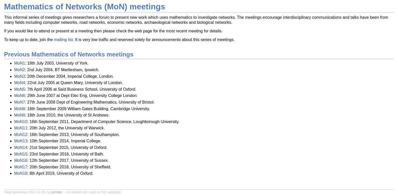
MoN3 (19, 76)
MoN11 (20, 128)
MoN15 (20, 154)
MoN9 (19, 115)
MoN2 (19, 70)
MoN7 (19, 102)
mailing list (63, 39)
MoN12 (20, 134)
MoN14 (20, 147)
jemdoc (57, 192)
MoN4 (19, 83)
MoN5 (19, 89)
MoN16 (20, 160)
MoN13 (20, 141)
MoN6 (19, 95)
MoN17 (20, 167)
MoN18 (20, 173)
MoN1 (19, 63)
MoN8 (19, 109)
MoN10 (20, 122)
